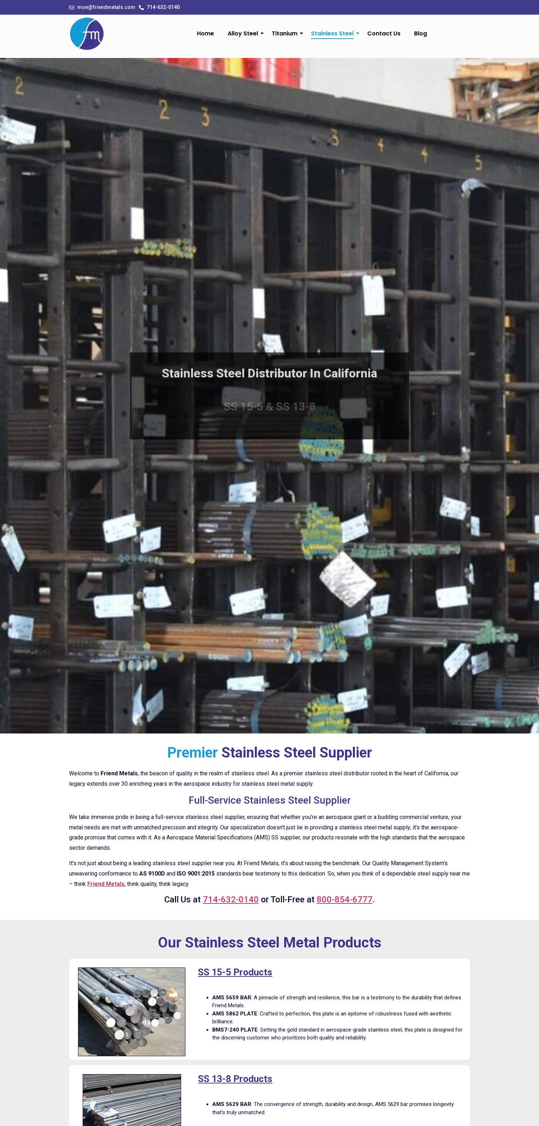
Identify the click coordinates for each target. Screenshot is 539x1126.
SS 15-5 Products (235, 972)
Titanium (286, 33)
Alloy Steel (244, 33)
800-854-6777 (345, 900)
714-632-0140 (231, 900)
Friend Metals (106, 884)
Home (205, 33)
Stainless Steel (334, 33)
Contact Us (383, 33)
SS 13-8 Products (235, 1078)
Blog (420, 33)
